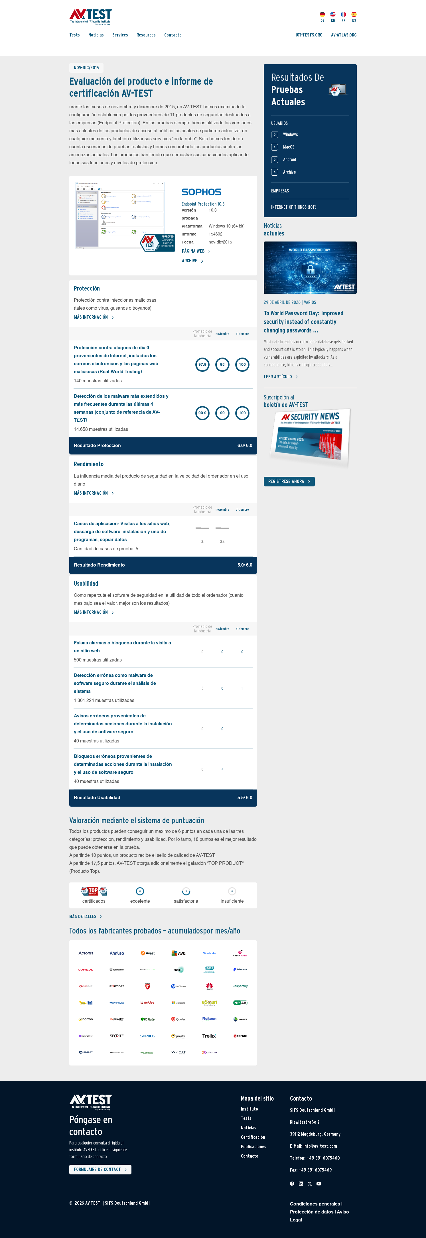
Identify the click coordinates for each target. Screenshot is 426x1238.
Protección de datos (312, 1212)
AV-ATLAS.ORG (344, 35)
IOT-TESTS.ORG (309, 35)
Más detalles (85, 916)
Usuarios (279, 123)
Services (120, 35)
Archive (193, 261)
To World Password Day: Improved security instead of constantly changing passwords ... (303, 321)
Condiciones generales (315, 1204)
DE (322, 17)
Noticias (96, 35)
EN (333, 17)
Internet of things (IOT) (293, 207)
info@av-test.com (320, 1146)
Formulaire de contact (101, 1169)
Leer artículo (281, 377)
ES (354, 17)
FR (343, 17)
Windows (284, 134)
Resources (146, 35)
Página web (196, 251)
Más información (94, 317)
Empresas (280, 191)
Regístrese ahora (290, 481)
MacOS (282, 147)
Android (283, 159)
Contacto (173, 35)
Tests (74, 35)
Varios (310, 302)
